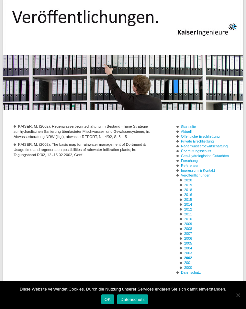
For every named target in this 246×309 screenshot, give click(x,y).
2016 (188, 195)
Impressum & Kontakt (198, 170)
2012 (188, 209)
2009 (188, 224)
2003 (188, 253)
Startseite (188, 127)
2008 (188, 229)
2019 (188, 185)
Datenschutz (191, 272)
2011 (188, 214)
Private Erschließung (197, 141)
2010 (188, 219)
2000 (188, 267)
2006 (188, 238)
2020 (188, 180)
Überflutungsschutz (196, 151)
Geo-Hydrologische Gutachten (205, 156)
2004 (188, 248)
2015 (188, 199)
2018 (188, 190)
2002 (188, 258)
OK (108, 299)
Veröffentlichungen (195, 175)
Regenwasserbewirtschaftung (204, 146)
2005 (188, 243)
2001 (188, 263)
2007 (188, 233)
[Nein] (238, 295)
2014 (188, 204)
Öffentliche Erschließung (200, 136)
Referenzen (190, 165)
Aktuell (186, 131)
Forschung (189, 161)
